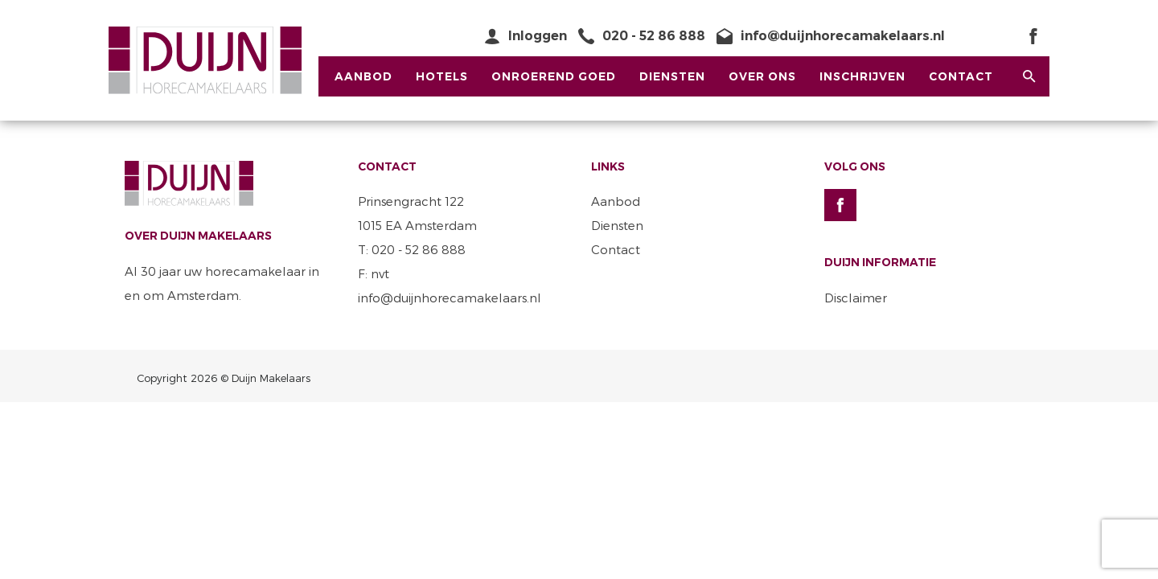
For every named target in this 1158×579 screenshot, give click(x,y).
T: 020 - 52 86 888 (412, 249)
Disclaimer (855, 297)
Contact (961, 76)
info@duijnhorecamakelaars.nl (843, 35)
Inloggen (537, 35)
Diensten (672, 76)
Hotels (442, 76)
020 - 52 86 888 (653, 35)
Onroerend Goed (553, 76)
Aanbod (363, 76)
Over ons (762, 76)
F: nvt (373, 273)
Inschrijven (862, 76)
